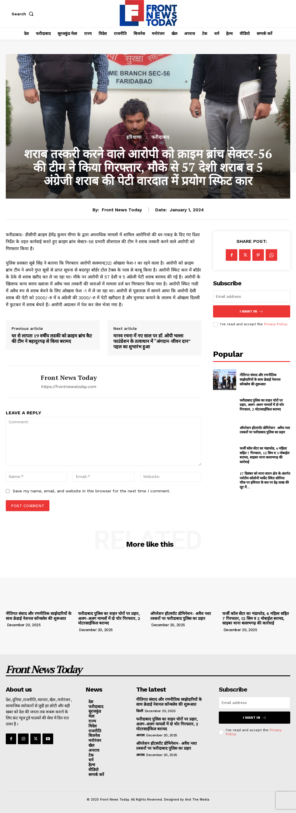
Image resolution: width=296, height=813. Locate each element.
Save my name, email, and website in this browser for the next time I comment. (91, 491)
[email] (251, 296)
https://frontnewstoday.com (68, 386)
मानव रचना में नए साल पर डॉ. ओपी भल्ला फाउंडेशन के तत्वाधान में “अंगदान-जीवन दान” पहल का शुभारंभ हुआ (151, 341)
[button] (24, 14)
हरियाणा (134, 137)
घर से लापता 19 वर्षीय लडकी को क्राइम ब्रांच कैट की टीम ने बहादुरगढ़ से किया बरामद (52, 338)
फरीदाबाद (160, 137)
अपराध (140, 735)
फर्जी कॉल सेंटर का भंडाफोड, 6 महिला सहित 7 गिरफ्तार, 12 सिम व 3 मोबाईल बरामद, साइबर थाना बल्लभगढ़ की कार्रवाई (264, 455)
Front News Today (122, 210)
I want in (251, 311)
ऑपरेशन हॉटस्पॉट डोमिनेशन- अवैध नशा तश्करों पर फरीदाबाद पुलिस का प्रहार (265, 429)
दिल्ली (139, 711)
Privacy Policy (275, 324)
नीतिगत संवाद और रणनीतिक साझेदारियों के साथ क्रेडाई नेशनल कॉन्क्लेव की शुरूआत (260, 379)
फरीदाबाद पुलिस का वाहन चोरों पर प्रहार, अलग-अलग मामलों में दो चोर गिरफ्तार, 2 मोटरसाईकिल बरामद (262, 404)
